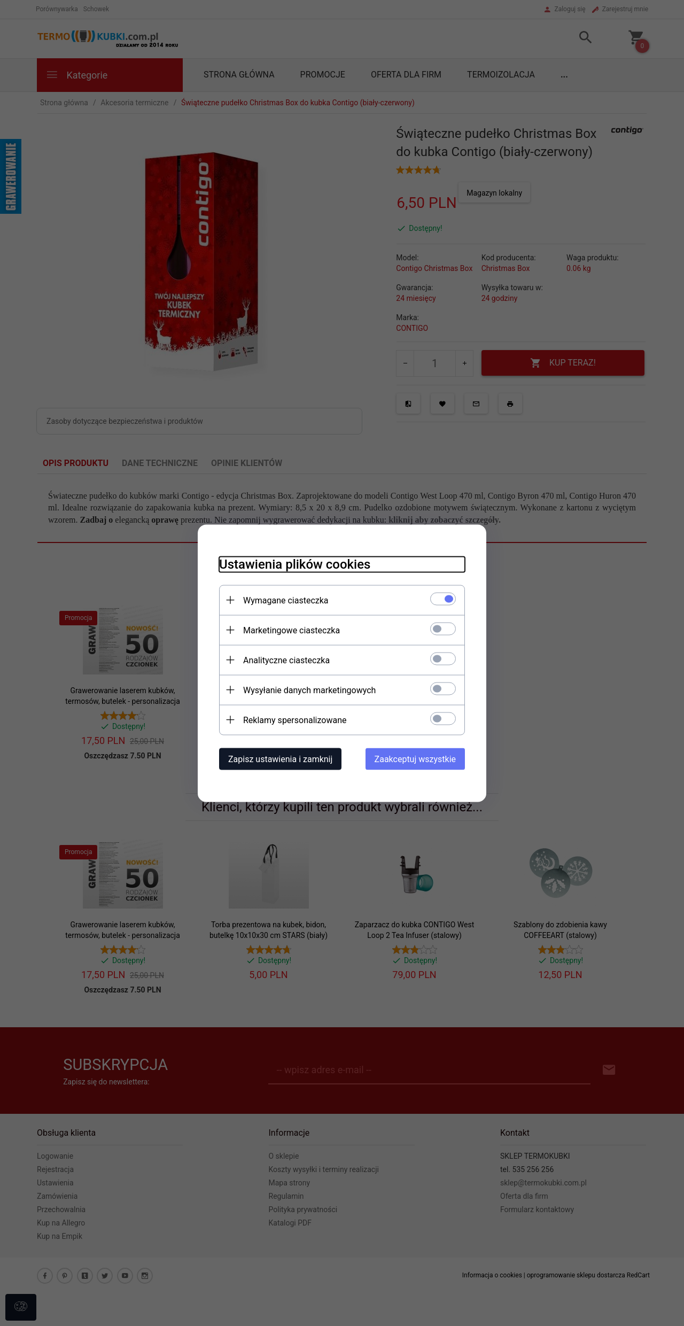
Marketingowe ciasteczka (291, 630)
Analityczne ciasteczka (286, 660)
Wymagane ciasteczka (286, 600)
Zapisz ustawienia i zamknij (280, 759)
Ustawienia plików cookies (294, 563)
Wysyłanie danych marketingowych (309, 690)
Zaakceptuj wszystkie (415, 759)
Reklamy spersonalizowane (294, 720)
